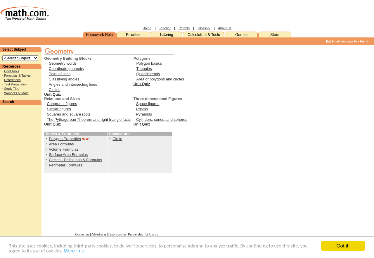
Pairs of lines (59, 74)
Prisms (142, 109)
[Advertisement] (177, 13)
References (12, 80)
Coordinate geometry (66, 68)
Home (147, 28)
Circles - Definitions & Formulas (75, 160)
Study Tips (11, 88)
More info (74, 251)
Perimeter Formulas (65, 165)
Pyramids (144, 114)
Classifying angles (64, 79)
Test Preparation (15, 84)
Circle (117, 139)
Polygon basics (149, 63)
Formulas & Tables (17, 75)
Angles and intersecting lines (73, 84)
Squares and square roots (69, 114)
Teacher (165, 28)
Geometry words (63, 63)
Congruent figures (62, 104)
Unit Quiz (52, 94)
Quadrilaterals (148, 74)
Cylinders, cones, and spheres (161, 119)
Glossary (204, 28)
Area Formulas (61, 144)
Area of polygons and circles (160, 79)
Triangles (144, 68)
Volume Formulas (63, 149)
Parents (184, 28)
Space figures (148, 104)
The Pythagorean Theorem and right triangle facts (89, 119)
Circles (54, 89)
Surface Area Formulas (68, 154)
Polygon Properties (65, 139)
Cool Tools (11, 71)
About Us (224, 28)
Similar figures (59, 109)
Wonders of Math (16, 93)
